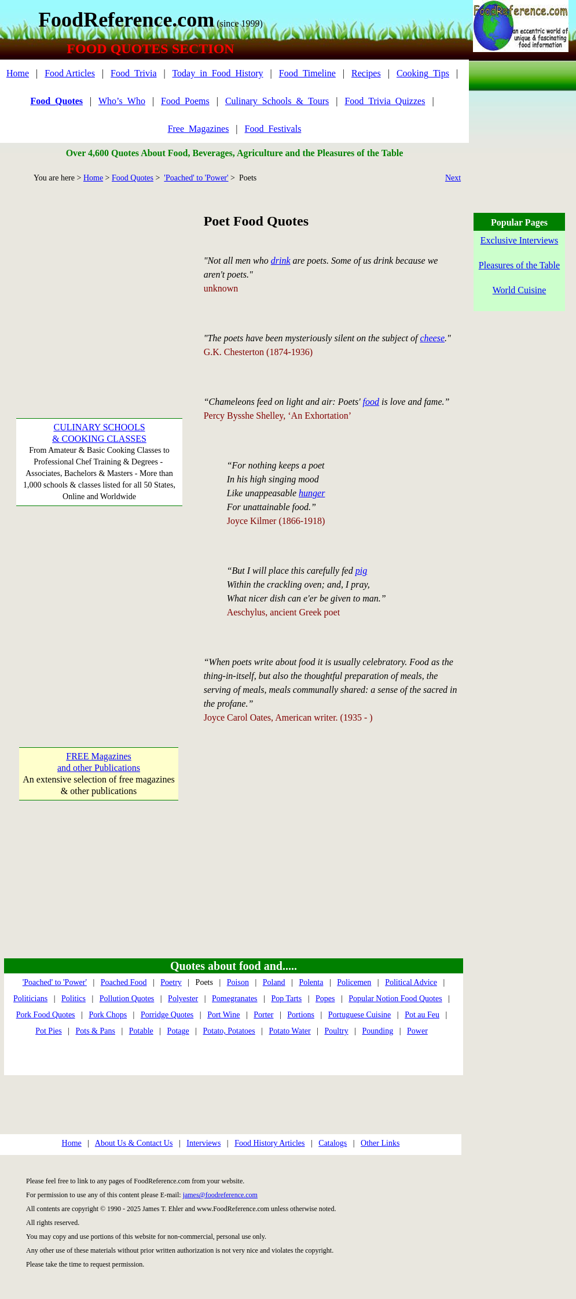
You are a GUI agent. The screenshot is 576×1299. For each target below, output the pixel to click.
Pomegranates (235, 998)
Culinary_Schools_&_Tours (277, 101)
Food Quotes (132, 178)
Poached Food (124, 982)
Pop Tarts (286, 998)
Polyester (183, 998)
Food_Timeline (307, 73)
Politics (73, 998)
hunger (312, 493)
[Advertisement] (98, 283)
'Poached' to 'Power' (196, 178)
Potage (178, 1031)
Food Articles (70, 73)
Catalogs (332, 1143)
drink (281, 260)
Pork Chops (108, 1014)
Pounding (378, 1031)
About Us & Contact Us (134, 1143)
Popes (325, 998)
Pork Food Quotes (45, 1014)
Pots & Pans (95, 1031)
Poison (238, 982)
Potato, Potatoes (229, 1031)
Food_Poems (185, 101)
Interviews (203, 1143)
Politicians (30, 998)
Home (17, 73)
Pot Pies (48, 1031)
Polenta (311, 982)
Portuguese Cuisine (359, 1014)
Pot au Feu (422, 1014)
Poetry (171, 982)
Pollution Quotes (127, 998)
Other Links (380, 1143)
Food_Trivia (133, 73)
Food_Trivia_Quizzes (384, 101)
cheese (432, 338)
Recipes (366, 73)
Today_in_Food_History (217, 73)
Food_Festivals (273, 129)
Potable (141, 1031)
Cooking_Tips (423, 73)
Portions (300, 1014)
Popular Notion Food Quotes (395, 998)
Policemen (354, 982)
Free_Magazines (198, 129)
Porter (263, 1014)
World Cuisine (519, 290)
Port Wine (223, 1014)
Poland (274, 982)
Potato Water (290, 1031)
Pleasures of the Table (519, 265)
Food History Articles (269, 1143)
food (371, 402)
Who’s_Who (121, 101)
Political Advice (411, 982)
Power (417, 1031)
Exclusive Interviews (519, 240)
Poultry (336, 1031)
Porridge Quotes (167, 1014)
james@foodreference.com (220, 1195)
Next (453, 178)
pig (361, 570)
